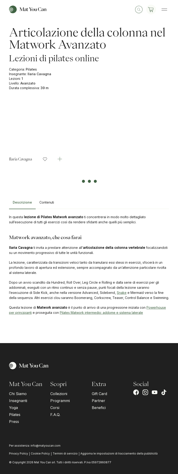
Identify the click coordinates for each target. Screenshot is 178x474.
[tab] (22, 204)
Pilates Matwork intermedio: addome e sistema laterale (101, 313)
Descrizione (22, 202)
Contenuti (46, 202)
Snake (122, 293)
